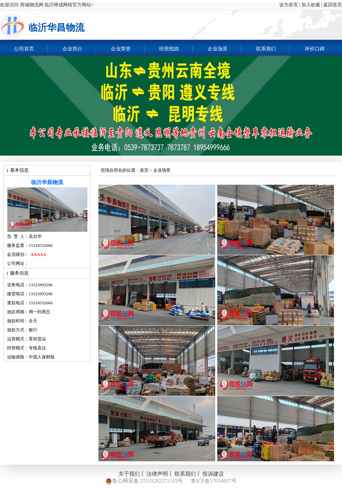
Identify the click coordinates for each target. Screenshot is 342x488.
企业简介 (79, 49)
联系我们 (273, 49)
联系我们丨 (188, 474)
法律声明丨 (159, 474)
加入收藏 (310, 4)
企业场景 (224, 49)
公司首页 (31, 49)
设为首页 (286, 4)
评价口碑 (315, 48)
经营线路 (176, 49)
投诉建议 (213, 474)
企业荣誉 (127, 49)
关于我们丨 (131, 474)
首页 (144, 170)
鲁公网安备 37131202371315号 (144, 481)
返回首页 (332, 4)
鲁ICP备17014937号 (214, 481)
